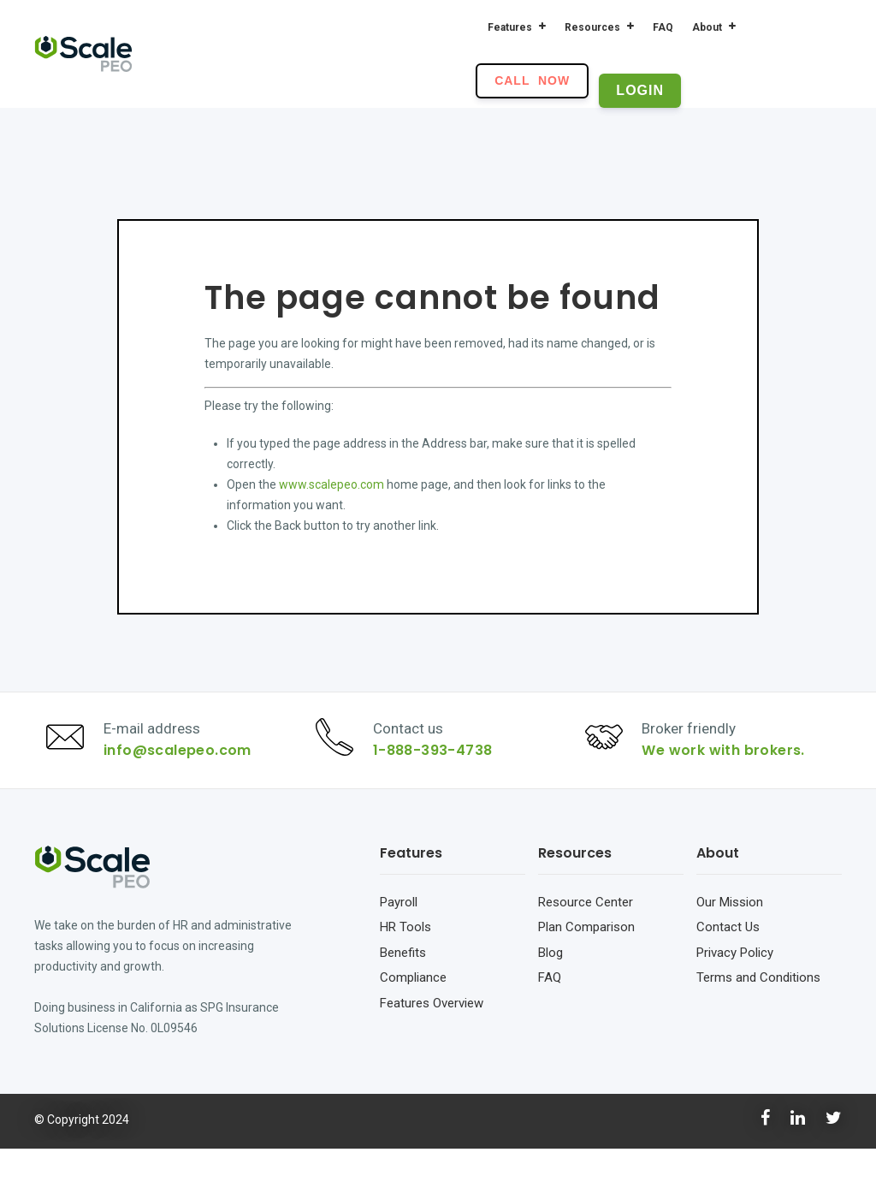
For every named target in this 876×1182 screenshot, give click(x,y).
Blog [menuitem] (550, 986)
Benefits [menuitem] (403, 986)
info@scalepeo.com (186, 767)
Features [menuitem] (510, 27)
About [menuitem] (707, 27)
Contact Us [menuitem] (728, 960)
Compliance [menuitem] (413, 1011)
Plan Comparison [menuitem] (586, 960)
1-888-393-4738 (441, 767)
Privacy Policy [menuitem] (734, 986)
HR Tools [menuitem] (405, 960)
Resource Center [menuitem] (585, 935)
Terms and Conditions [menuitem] (758, 1011)
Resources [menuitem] (592, 27)
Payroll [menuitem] (398, 935)
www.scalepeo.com (331, 484)
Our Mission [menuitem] (729, 935)
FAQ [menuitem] (663, 27)
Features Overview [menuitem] (431, 1036)
